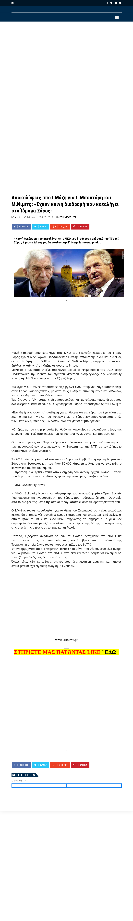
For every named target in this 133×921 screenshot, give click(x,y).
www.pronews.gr (66, 639)
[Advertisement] (45, 66)
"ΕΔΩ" (110, 652)
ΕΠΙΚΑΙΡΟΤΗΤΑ (67, 217)
